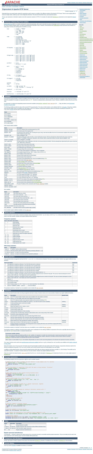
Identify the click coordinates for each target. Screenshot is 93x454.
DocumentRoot (22, 168)
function (65, 107)
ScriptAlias (83, 34)
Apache (3, 6)
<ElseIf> (82, 27)
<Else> (81, 29)
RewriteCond (83, 46)
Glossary (80, 2)
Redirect (82, 35)
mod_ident (29, 160)
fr (76, 11)
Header (81, 50)
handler (25, 172)
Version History (83, 22)
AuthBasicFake (83, 37)
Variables (81, 11)
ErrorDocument (83, 31)
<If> (81, 26)
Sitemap (84, 2)
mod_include (40, 288)
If (12, 330)
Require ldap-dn (83, 59)
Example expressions (84, 17)
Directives (73, 2)
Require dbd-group (83, 65)
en (74, 11)
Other (81, 19)
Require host (82, 70)
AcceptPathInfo (38, 147)
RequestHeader (83, 51)
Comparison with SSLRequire (86, 21)
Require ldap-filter (83, 62)
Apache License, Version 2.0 (15, 450)
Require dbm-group (84, 67)
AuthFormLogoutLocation (86, 42)
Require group (82, 68)
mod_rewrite (51, 103)
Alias (81, 32)
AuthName (82, 43)
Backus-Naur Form (8, 24)
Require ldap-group (83, 57)
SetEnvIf (45, 103)
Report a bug (89, 2)
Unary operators (83, 14)
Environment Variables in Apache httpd (85, 77)
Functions (82, 16)
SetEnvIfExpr (83, 48)
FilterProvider (83, 53)
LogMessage (56, 25)
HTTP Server (8, 6)
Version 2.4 (21, 6)
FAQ (77, 2)
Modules (69, 2)
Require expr (82, 54)
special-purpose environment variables (30, 342)
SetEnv (40, 103)
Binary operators (83, 13)
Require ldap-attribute (84, 60)
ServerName (22, 161)
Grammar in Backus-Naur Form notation (85, 10)
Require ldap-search (84, 64)
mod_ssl (29, 210)
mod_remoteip (40, 183)
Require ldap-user (83, 56)
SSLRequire (56, 17)
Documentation (15, 6)
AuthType (26, 169)
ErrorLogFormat (36, 180)
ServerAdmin (22, 164)
